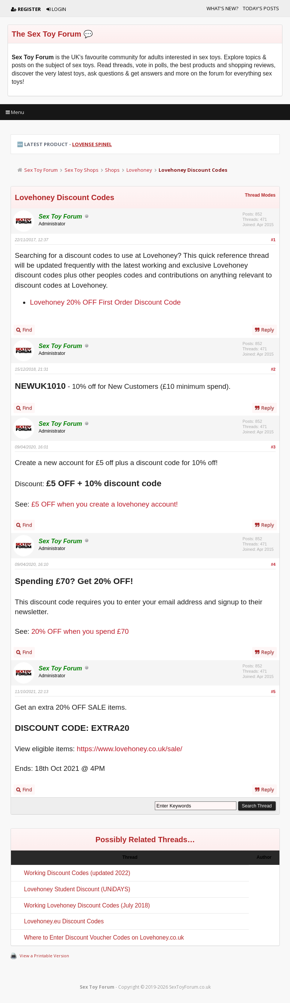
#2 (273, 369)
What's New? (222, 8)
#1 (273, 239)
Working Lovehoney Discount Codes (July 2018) (87, 905)
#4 (273, 564)
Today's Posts (261, 8)
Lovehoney (139, 169)
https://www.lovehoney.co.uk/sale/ (129, 749)
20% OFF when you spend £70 (80, 631)
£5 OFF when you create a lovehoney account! (104, 504)
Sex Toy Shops (82, 169)
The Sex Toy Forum (46, 34)
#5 (273, 691)
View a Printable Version (44, 955)
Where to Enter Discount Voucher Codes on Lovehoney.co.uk (104, 937)
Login (56, 9)
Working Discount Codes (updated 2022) (77, 873)
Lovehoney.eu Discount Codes (64, 921)
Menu (15, 112)
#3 (273, 447)
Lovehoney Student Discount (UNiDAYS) (77, 889)
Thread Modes (260, 195)
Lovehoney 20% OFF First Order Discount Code (105, 302)
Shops (112, 169)
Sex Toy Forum (41, 169)
